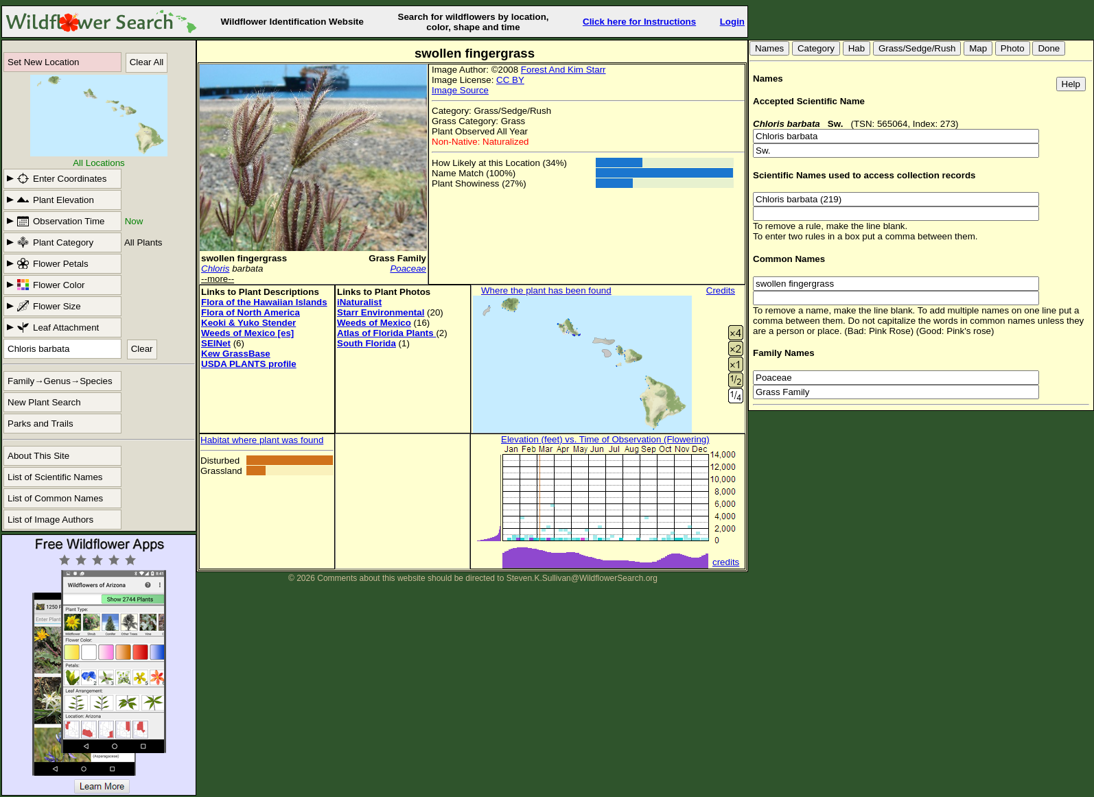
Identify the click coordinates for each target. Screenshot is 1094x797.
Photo (1013, 48)
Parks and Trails (40, 423)
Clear (142, 349)
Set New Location (43, 62)
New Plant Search (44, 402)
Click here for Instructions (639, 21)
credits (725, 562)
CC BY (510, 80)
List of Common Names (55, 498)
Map (978, 48)
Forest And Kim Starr (563, 69)
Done (1049, 48)
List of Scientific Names (55, 477)
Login (732, 21)
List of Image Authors (50, 519)
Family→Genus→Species (60, 381)
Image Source (460, 90)
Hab (856, 48)
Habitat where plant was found (261, 440)
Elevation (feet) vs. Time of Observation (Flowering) (605, 439)
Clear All (147, 62)
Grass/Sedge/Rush (917, 48)
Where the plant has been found (546, 290)
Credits (720, 290)
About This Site (38, 456)
